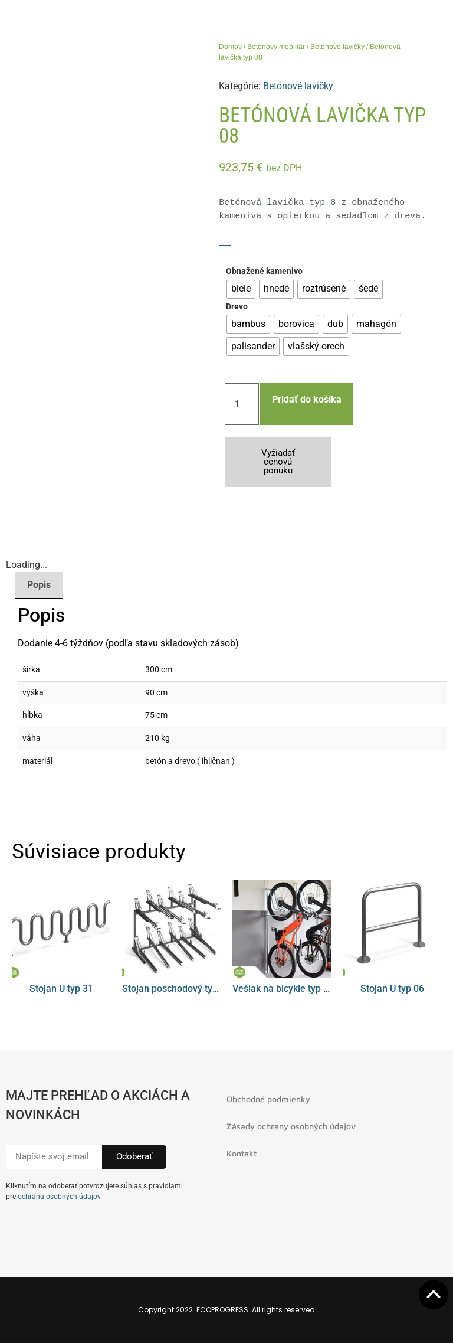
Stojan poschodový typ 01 (176, 988)
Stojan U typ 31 (61, 988)
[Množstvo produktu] (242, 404)
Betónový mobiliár (276, 47)
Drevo (237, 307)
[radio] (241, 289)
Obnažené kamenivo (264, 271)
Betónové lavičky (337, 47)
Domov (230, 47)
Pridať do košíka (307, 399)
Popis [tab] (39, 584)
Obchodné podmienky (268, 1099)
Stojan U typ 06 (392, 988)
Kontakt (241, 1153)
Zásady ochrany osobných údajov (291, 1126)
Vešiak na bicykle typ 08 (283, 988)
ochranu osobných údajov (59, 1196)
